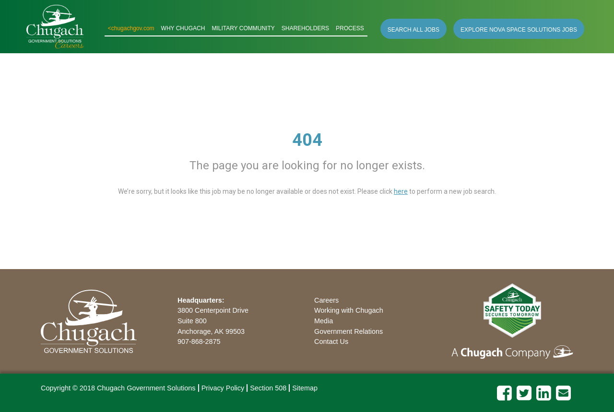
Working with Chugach (348, 310)
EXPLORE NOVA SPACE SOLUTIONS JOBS (518, 29)
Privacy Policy (223, 388)
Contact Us (331, 341)
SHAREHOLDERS (305, 28)
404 (307, 140)
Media (323, 321)
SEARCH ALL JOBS (413, 29)
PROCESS (350, 28)
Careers (326, 300)
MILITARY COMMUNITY (243, 28)
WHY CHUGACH (183, 28)
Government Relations (348, 331)
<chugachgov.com (131, 28)
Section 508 (268, 388)
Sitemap (305, 388)
